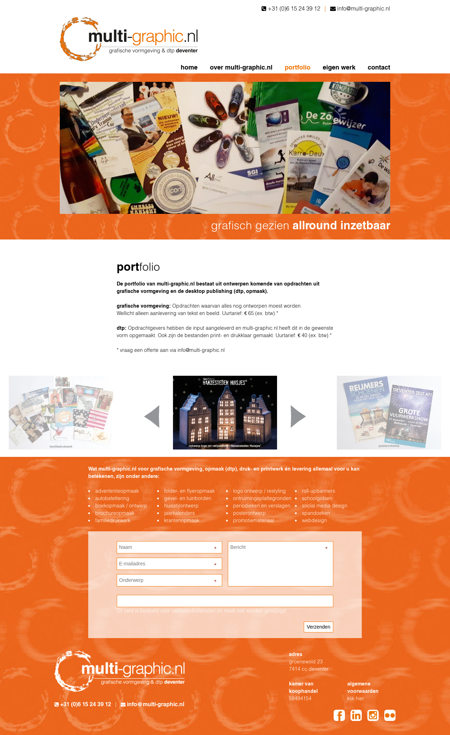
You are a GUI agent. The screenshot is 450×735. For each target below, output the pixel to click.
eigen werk (339, 67)
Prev (151, 416)
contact (379, 67)
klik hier (355, 698)
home (189, 67)
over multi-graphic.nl (241, 67)
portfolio (297, 67)
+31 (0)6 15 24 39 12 (294, 8)
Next (298, 416)
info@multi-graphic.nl (363, 8)
